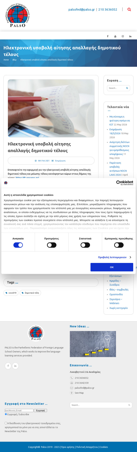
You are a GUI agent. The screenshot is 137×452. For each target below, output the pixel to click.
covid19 (12, 292)
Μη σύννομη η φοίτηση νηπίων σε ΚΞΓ (120, 120)
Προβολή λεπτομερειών (112, 257)
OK (112, 267)
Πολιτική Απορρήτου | (88, 446)
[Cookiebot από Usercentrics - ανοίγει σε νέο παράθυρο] (118, 182)
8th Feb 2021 (43, 161)
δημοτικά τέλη (32, 292)
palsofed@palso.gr (81, 9)
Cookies (104, 446)
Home (6, 59)
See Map (77, 392)
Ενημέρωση (60, 161)
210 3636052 (107, 9)
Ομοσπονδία (116, 294)
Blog (14, 59)
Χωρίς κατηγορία (119, 307)
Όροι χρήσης (68, 446)
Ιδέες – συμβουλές (119, 289)
